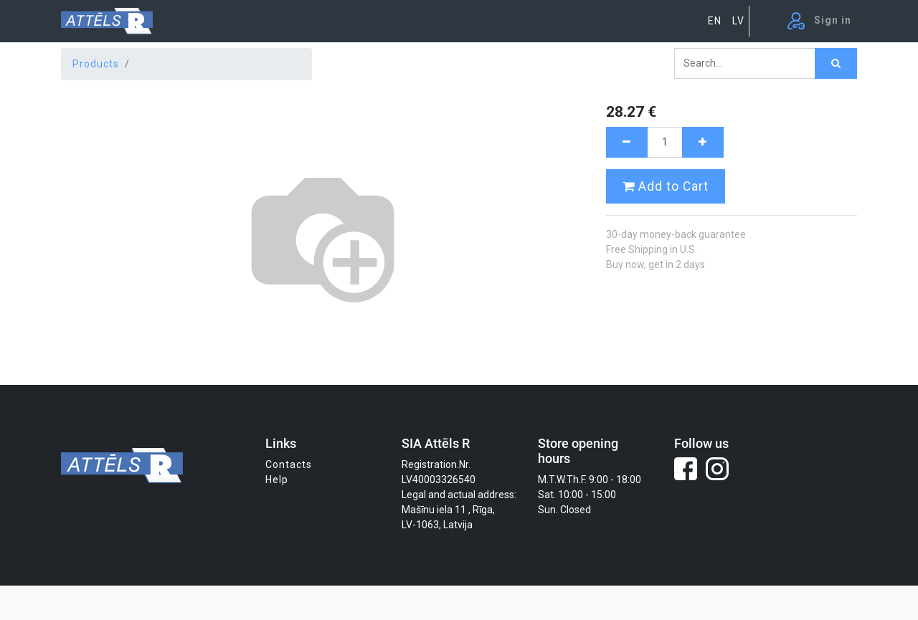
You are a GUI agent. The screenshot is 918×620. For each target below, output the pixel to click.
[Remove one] (627, 142)
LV (738, 21)
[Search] (836, 63)
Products (95, 64)
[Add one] (703, 142)
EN (714, 21)
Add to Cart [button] (666, 186)
